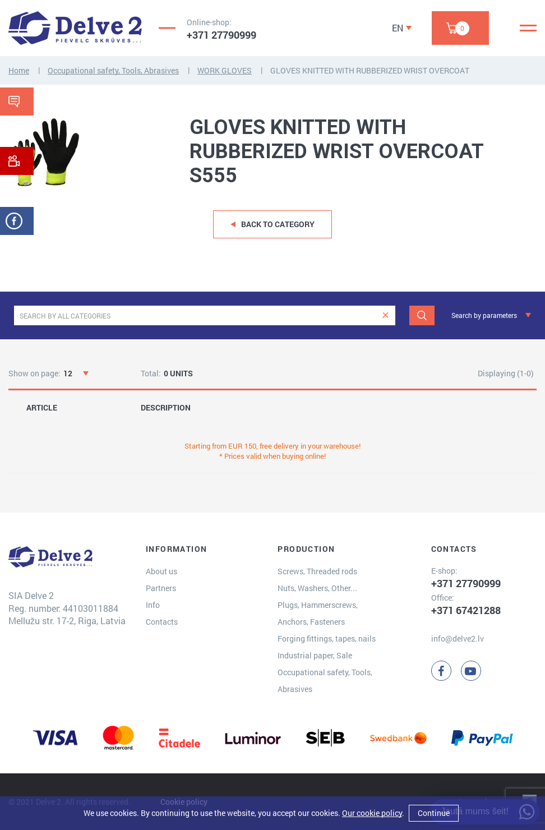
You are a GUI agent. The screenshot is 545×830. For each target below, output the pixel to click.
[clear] (385, 315)
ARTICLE (41, 408)
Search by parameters (484, 315)
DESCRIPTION (166, 408)
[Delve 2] (75, 28)
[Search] (422, 315)
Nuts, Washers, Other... (317, 588)
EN (397, 28)
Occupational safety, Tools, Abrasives (113, 70)
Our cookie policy (372, 813)
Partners (161, 588)
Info (153, 605)
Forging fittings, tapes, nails (327, 638)
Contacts (162, 621)
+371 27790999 (221, 35)
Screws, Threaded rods (317, 571)
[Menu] (528, 28)
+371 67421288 (466, 610)
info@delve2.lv (457, 638)
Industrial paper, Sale (315, 655)
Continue (434, 813)
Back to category (278, 224)
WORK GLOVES (224, 70)
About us (161, 571)
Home (18, 70)
